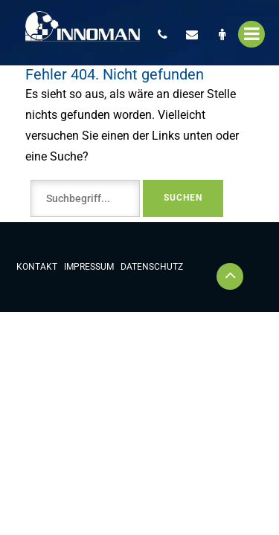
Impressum (89, 267)
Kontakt (36, 267)
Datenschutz (152, 267)
